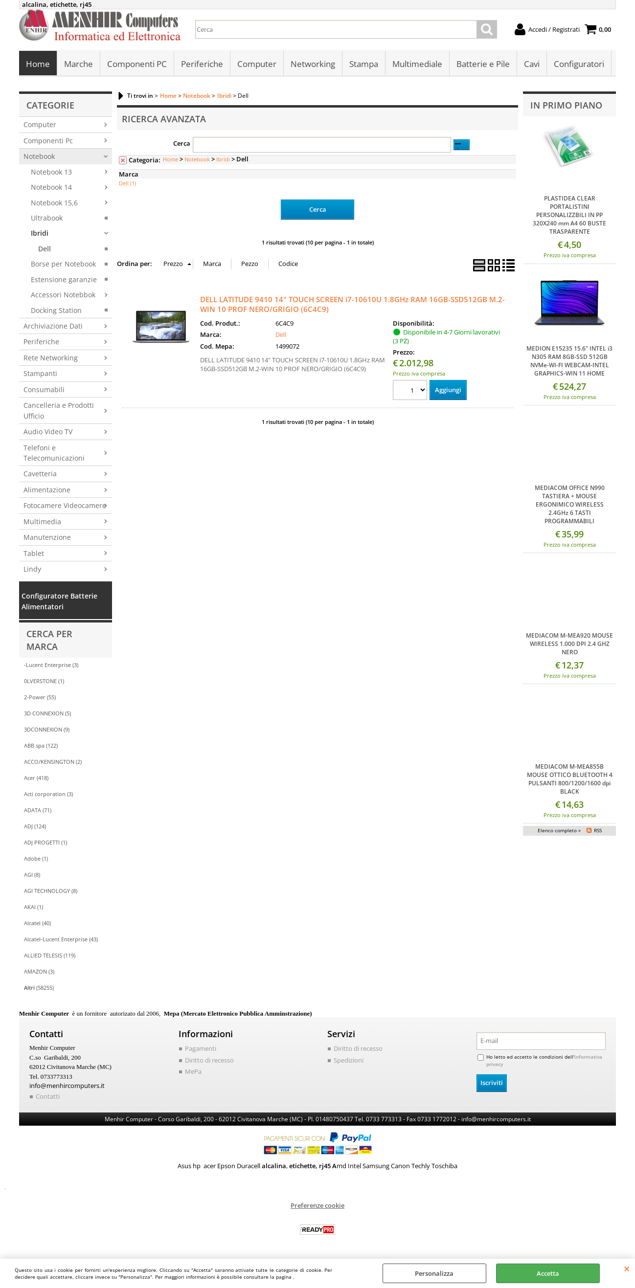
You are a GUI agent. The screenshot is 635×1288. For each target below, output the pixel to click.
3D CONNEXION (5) (47, 713)
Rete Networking (50, 357)
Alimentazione (46, 489)
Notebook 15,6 (54, 202)
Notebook (39, 156)
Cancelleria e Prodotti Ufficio (58, 410)
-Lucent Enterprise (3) (51, 664)
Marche (78, 63)
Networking (313, 63)
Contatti (48, 1096)
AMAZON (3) (39, 971)
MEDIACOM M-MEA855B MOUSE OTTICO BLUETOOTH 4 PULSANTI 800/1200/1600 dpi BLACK (569, 779)
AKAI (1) (33, 906)
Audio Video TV (47, 431)
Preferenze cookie (317, 1205)
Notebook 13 (51, 172)
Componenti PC (137, 63)
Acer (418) (36, 777)
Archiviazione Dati (53, 326)
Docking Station (56, 310)
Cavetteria (40, 473)
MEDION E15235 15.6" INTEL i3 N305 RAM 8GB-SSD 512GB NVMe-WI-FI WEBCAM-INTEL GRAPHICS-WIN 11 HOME (569, 361)
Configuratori (579, 63)
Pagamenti (200, 1048)
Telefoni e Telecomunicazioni (54, 453)
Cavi (532, 63)
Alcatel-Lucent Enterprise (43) (61, 939)
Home (38, 63)
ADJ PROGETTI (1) (45, 842)
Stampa (363, 63)
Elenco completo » (559, 830)
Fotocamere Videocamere (64, 505)
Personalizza (434, 1273)
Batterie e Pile (483, 63)
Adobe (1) (36, 858)
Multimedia (42, 521)
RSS (598, 830)
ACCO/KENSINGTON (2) (53, 761)
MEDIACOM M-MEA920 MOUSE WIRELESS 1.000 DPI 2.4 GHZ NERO (569, 643)
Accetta (548, 1273)
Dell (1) (127, 183)
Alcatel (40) (37, 923)
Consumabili (44, 389)
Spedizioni (348, 1060)
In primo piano (566, 105)
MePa (193, 1071)
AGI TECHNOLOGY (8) (50, 890)
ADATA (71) (37, 810)
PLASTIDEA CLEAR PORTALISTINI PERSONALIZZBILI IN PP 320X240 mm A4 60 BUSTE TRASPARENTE (569, 215)
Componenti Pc (48, 140)
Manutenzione (47, 537)
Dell (44, 248)
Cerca (181, 143)
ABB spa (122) (41, 745)
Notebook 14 (51, 187)
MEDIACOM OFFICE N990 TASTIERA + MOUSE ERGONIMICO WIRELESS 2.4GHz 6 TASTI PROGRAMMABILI (570, 504)
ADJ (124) (35, 826)
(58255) (39, 987)
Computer (256, 63)
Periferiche (202, 63)
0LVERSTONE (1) (44, 681)
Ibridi (39, 233)
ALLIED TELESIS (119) (49, 955)
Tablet (33, 553)
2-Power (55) (40, 697)
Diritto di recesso (209, 1060)
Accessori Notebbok (63, 294)
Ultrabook (47, 217)
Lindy (32, 569)
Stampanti (40, 373)
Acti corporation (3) (48, 794)
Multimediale (417, 63)
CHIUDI (627, 1268)
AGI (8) (32, 874)
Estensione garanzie (64, 279)
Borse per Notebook (63, 263)
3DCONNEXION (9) (46, 729)
